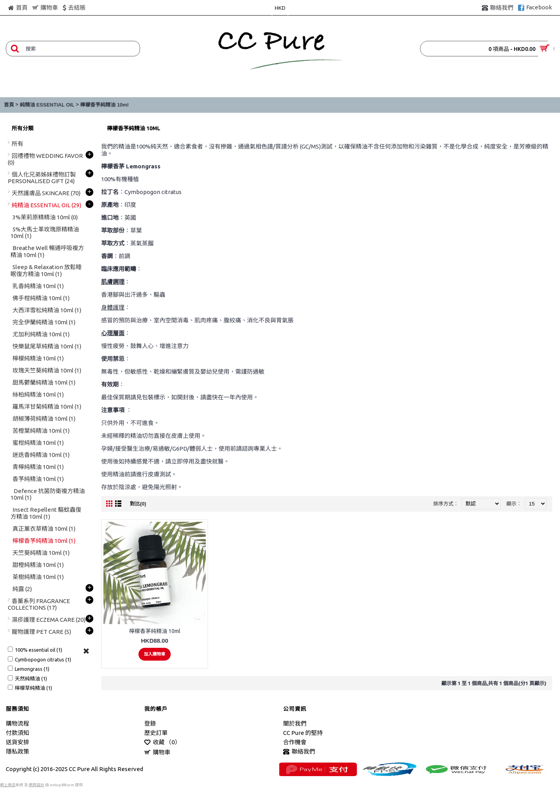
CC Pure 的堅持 (303, 732)
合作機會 (294, 742)
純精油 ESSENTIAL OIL (47, 105)
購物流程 (17, 723)
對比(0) (138, 504)
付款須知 (17, 732)
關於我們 (294, 723)
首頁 (9, 105)
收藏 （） (162, 742)
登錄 (150, 723)
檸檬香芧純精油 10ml (104, 105)
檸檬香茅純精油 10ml (154, 631)
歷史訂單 (156, 732)
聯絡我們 (299, 752)
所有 (17, 143)
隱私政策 (17, 751)
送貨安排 (17, 742)
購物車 (157, 752)
